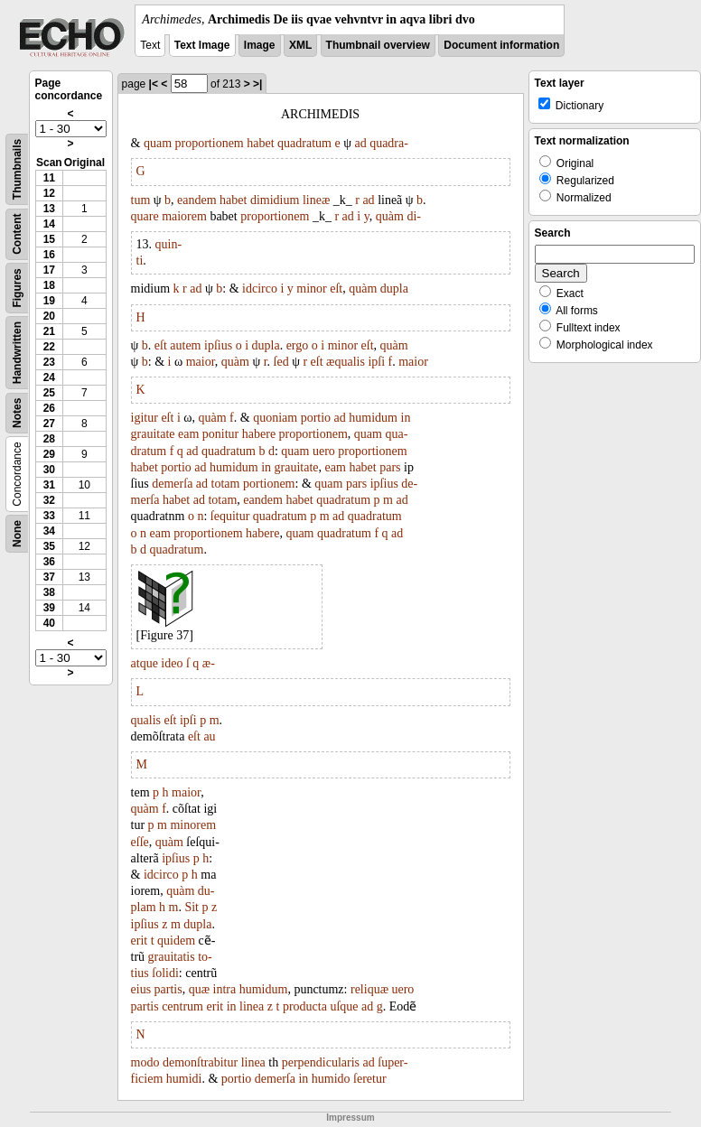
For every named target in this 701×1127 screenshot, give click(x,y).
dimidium (274, 200)
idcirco (259, 288)
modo (145, 1062)
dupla (394, 288)
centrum (182, 1006)
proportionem (209, 143)
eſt (336, 288)
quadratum (304, 143)
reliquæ (369, 989)
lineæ (316, 200)
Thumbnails (17, 169)
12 (49, 193)
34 (49, 531)
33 (49, 515)
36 (49, 561)
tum (141, 200)
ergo (297, 345)
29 (49, 454)
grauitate (153, 434)
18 (49, 285)
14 (49, 224)
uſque (344, 1006)
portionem (269, 483)
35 (49, 546)
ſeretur (370, 1078)
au (209, 736)
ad (360, 143)
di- (414, 216)
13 (49, 208)
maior (200, 361)
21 (49, 331)
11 (49, 178)
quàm (390, 216)
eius (141, 989)
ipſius (218, 345)
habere (259, 434)
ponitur (220, 434)
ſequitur (230, 516)
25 (49, 393)
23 (49, 362)
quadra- (388, 143)
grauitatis (171, 957)
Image (260, 45)
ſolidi (165, 973)
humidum (373, 417)
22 (49, 346)
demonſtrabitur (200, 1062)
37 (49, 577)
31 (49, 485)
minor (311, 288)
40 (49, 623)
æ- (208, 663)
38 (49, 592)
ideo (171, 663)
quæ (199, 989)
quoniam (275, 417)
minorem (193, 825)
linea (251, 1006)
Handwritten (17, 352)
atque (144, 663)
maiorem (184, 216)
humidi (184, 1078)
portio (316, 417)
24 (49, 377)
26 (49, 408)
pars (389, 467)
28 (49, 439)
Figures (17, 287)
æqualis (345, 361)
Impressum (350, 1117)
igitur (144, 417)
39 (49, 607)
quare (145, 216)
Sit (191, 907)
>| (257, 84)
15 (49, 239)
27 (49, 423)
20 (49, 316)
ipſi (376, 361)
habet (260, 143)
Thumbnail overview (378, 45)
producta (305, 1006)
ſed (281, 361)
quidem (176, 940)
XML (300, 45)
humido (331, 1078)
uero (324, 451)
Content (17, 234)
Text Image (202, 45)
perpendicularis (321, 1062)
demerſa (172, 483)
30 (49, 469)
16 (49, 254)
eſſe (140, 842)
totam (225, 483)
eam (188, 434)
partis (168, 989)
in (406, 417)
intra (225, 989)
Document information (501, 45)
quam (158, 143)
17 (49, 270)
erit (139, 940)
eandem (197, 200)
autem (185, 345)
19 (49, 300)
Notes (17, 413)
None (17, 533)
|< (153, 84)
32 (49, 500)
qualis (146, 720)
